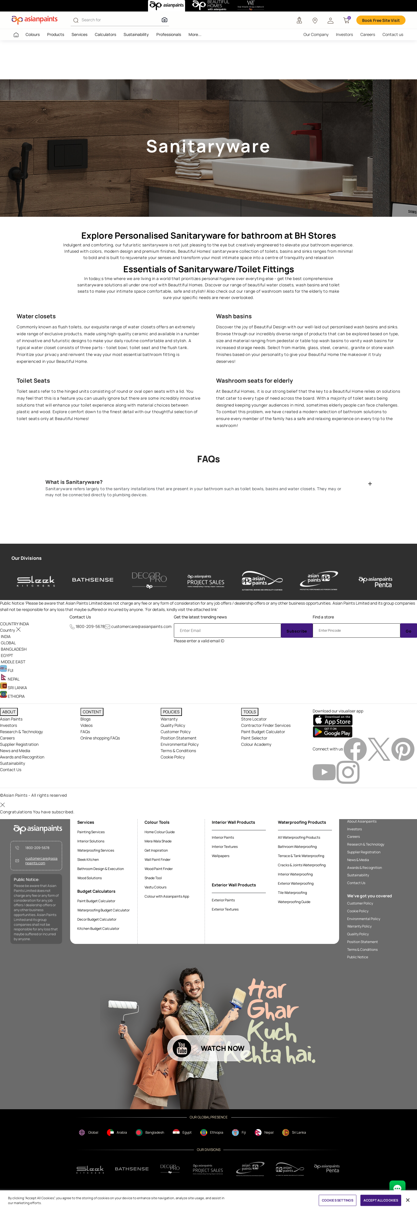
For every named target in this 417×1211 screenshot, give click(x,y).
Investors (344, 34)
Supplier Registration (19, 744)
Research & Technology (21, 731)
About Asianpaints (361, 821)
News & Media (358, 860)
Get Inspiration (156, 850)
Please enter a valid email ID (199, 640)
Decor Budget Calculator (96, 919)
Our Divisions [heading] (26, 558)
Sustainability (136, 34)
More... (195, 34)
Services (79, 34)
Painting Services (91, 831)
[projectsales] (208, 1169)
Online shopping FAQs (100, 738)
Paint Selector (254, 738)
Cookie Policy (173, 757)
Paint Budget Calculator (263, 731)
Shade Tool (153, 877)
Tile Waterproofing (292, 892)
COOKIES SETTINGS (337, 1200)
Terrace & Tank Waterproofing (301, 855)
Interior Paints (223, 837)
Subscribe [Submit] (297, 631)
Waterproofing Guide (294, 901)
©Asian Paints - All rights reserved (33, 795)
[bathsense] (93, 580)
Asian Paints (11, 719)
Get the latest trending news (200, 617)
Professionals (168, 34)
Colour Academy (256, 744)
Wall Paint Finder (157, 859)
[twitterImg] (379, 749)
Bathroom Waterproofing (297, 846)
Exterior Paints (223, 900)
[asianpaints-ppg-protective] (319, 580)
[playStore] (333, 731)
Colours (33, 34)
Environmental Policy (180, 744)
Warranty (169, 719)
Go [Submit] (409, 631)
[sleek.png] (90, 1169)
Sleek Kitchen (88, 859)
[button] (330, 20)
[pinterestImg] (402, 749)
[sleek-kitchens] (36, 580)
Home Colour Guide (160, 831)
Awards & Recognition (364, 867)
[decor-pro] (149, 580)
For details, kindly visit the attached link (181, 609)
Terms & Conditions (178, 750)
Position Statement (179, 738)
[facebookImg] (356, 749)
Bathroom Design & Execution (100, 868)
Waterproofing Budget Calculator (103, 910)
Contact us (393, 34)
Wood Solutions (89, 877)
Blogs (85, 719)
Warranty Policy (359, 926)
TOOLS (249, 711)
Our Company (315, 34)
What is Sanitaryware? (74, 482)
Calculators (105, 34)
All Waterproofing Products (299, 837)
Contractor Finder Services (266, 725)
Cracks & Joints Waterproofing (302, 865)
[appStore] (333, 719)
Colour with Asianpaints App (167, 896)
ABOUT (9, 711)
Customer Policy (176, 731)
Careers (367, 34)
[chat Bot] (397, 1189)
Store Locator (254, 719)
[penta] (375, 580)
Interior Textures (225, 846)
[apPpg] (290, 1169)
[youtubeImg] (325, 772)
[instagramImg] (348, 772)
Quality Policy (173, 725)
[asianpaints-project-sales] (206, 580)
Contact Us (80, 617)
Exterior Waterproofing (296, 883)
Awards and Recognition (22, 757)
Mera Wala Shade (158, 841)
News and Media (15, 750)
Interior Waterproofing (295, 874)
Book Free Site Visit (381, 20)
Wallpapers (220, 855)
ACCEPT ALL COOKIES (381, 1200)
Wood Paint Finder (159, 868)
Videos (86, 725)
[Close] (407, 1200)
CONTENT (92, 711)
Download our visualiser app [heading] (338, 711)
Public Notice (357, 957)
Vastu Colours (155, 887)
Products (55, 34)
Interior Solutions (90, 841)
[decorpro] (170, 1169)
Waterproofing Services (95, 850)
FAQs (85, 731)
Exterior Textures (225, 909)
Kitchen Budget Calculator (98, 928)
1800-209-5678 (90, 626)
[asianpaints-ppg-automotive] (262, 580)
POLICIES (171, 711)
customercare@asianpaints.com (141, 626)
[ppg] (250, 1169)
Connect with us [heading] (328, 749)
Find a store (323, 617)
